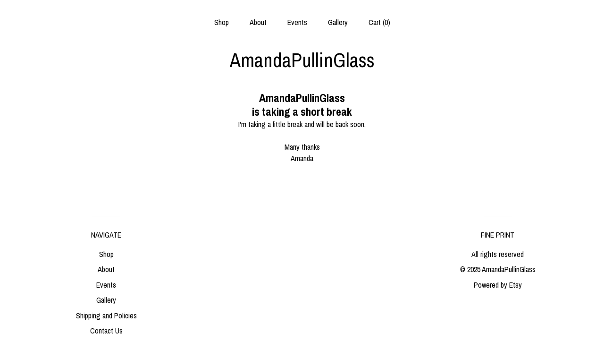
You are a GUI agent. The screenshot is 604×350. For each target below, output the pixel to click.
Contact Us (106, 330)
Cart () (379, 22)
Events (297, 22)
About (258, 22)
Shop (221, 22)
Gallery (338, 22)
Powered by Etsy (498, 285)
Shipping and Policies (106, 315)
